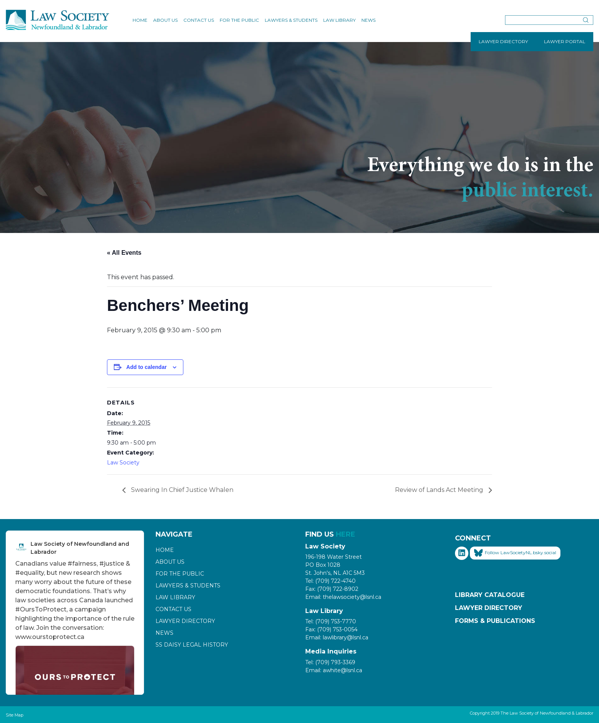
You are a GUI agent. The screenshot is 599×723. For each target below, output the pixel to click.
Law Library (339, 20)
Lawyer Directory (185, 621)
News (368, 20)
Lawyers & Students (291, 20)
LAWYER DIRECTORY (503, 41)
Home (140, 20)
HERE (345, 534)
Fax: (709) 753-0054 (331, 629)
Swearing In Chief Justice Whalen (181, 489)
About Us (165, 20)
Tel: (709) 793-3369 (330, 662)
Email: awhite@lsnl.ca (333, 670)
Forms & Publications (495, 620)
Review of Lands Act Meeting (440, 489)
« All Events (124, 252)
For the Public (239, 20)
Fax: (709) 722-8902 (331, 589)
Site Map (14, 715)
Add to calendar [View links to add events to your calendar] (146, 367)
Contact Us (198, 20)
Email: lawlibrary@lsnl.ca (336, 637)
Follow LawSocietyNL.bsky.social (515, 553)
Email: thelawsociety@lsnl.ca (343, 597)
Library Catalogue (490, 594)
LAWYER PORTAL (564, 41)
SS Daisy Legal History (191, 644)
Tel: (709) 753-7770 (330, 621)
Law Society (123, 462)
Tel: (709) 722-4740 (330, 580)
